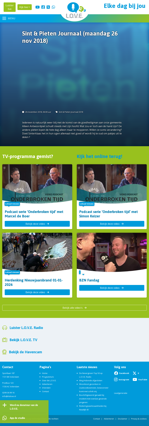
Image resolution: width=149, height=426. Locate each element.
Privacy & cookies (139, 418)
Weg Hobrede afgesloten (90, 380)
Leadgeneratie (120, 393)
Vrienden (46, 387)
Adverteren (47, 384)
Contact (45, 391)
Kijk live (23, 7)
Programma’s (48, 376)
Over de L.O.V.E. (49, 380)
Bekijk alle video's (74, 307)
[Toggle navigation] (8, 18)
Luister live (10, 7)
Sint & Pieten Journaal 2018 (71, 112)
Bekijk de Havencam (25, 352)
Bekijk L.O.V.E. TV (23, 340)
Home (44, 373)
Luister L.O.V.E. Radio (26, 328)
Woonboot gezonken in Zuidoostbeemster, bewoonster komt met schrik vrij (93, 388)
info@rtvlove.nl (9, 396)
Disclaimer (122, 418)
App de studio (17, 418)
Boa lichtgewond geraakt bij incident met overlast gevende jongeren (93, 399)
